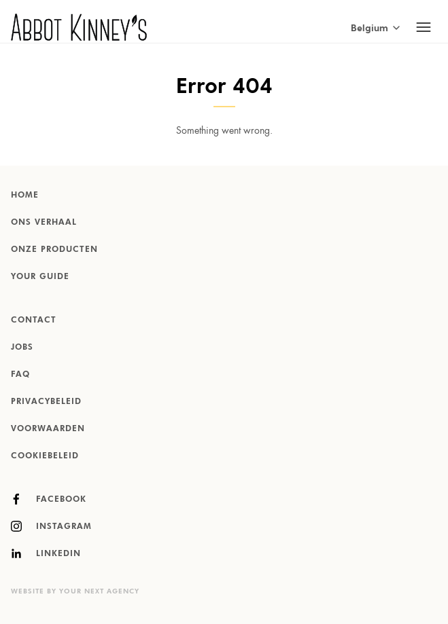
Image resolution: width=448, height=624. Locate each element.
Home (25, 195)
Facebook (48, 499)
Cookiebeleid (45, 456)
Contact (33, 320)
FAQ (20, 375)
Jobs (22, 348)
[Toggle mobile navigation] (423, 27)
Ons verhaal (44, 223)
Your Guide (40, 277)
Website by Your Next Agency (75, 591)
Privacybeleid (46, 402)
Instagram (51, 526)
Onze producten (54, 250)
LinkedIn (46, 553)
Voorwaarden (48, 429)
